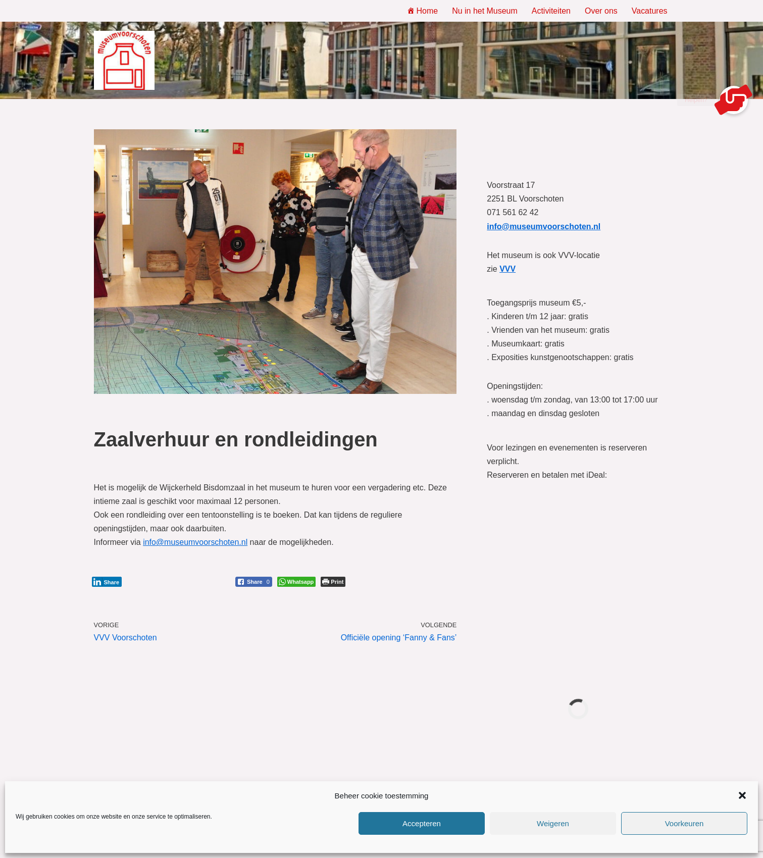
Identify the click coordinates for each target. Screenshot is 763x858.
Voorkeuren (684, 823)
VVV (507, 269)
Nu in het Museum (485, 11)
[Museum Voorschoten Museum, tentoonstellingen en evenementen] (124, 60)
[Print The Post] (333, 582)
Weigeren (553, 823)
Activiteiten (550, 11)
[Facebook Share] (253, 582)
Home (422, 11)
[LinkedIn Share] (107, 582)
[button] (742, 795)
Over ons (601, 11)
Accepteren (421, 823)
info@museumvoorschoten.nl (195, 542)
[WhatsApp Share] (296, 582)
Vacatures (650, 11)
